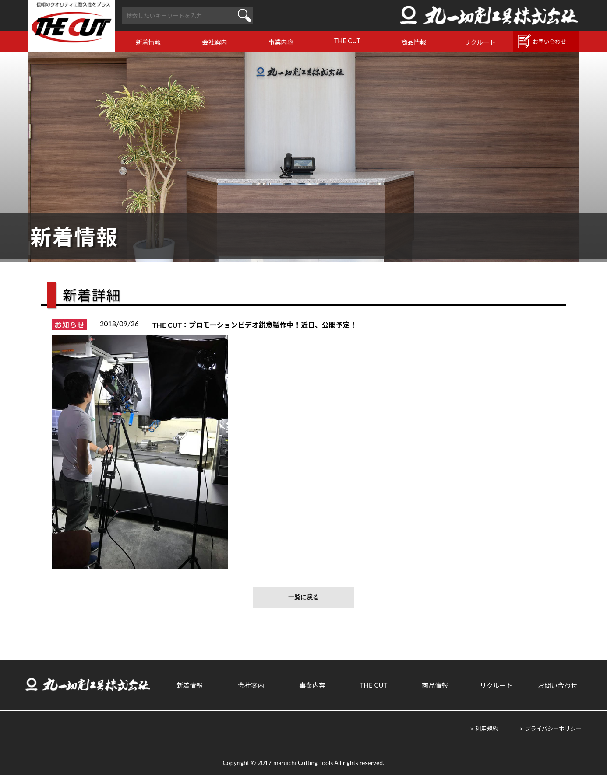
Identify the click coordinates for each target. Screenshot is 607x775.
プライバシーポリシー (553, 728)
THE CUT (347, 41)
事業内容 (281, 42)
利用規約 (486, 728)
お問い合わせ (549, 41)
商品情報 (414, 42)
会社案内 (214, 42)
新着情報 (148, 42)
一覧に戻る (303, 596)
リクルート (480, 42)
